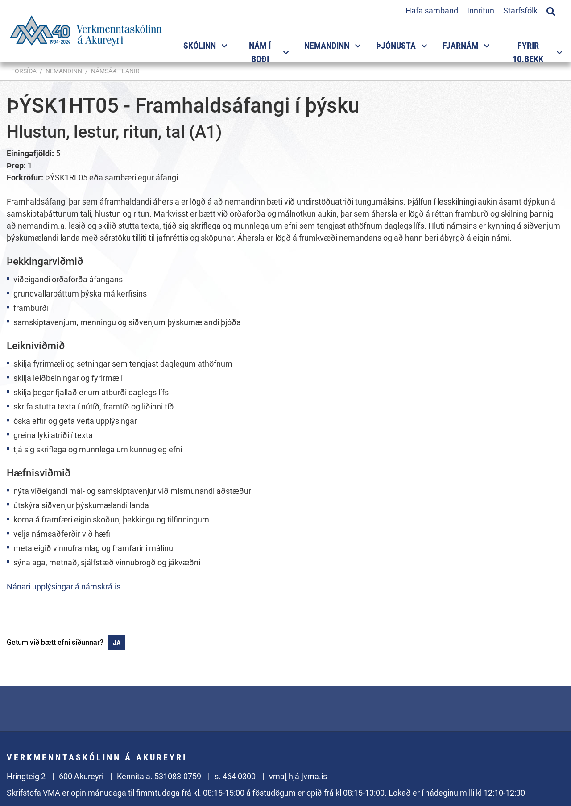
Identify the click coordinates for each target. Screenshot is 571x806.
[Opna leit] (551, 10)
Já (117, 643)
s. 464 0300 (235, 776)
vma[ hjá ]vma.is (298, 776)
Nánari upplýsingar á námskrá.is (63, 586)
